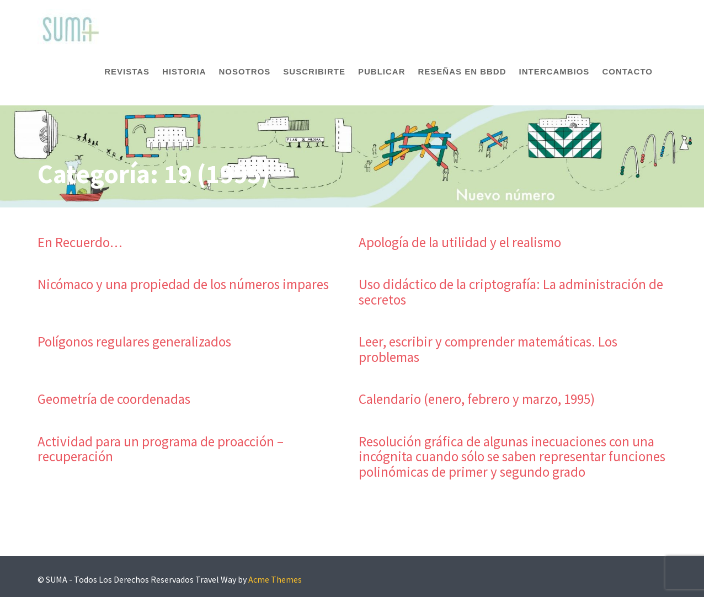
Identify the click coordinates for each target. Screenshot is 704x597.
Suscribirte (314, 71)
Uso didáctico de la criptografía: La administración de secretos (511, 291)
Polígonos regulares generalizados (134, 341)
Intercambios (554, 71)
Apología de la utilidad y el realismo (460, 242)
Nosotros (244, 71)
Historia (184, 71)
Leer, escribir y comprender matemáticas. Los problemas (488, 349)
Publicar (382, 71)
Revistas (127, 71)
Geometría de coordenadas (114, 399)
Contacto (627, 71)
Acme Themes (275, 579)
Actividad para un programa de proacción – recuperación (161, 449)
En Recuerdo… (80, 242)
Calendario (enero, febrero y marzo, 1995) (477, 399)
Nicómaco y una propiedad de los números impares (183, 284)
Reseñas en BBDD (462, 71)
